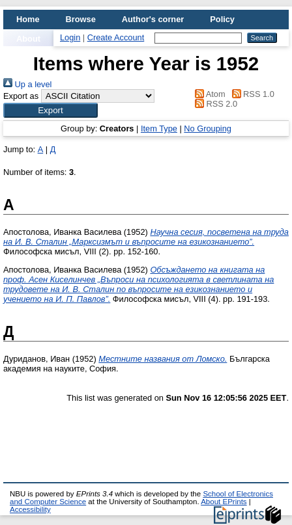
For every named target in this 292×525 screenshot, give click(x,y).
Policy (222, 19)
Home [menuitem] (28, 19)
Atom (207, 94)
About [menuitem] (28, 39)
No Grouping (207, 128)
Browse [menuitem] (81, 19)
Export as (20, 96)
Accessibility (30, 509)
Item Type (159, 128)
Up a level (27, 84)
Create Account (116, 37)
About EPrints (223, 501)
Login (70, 37)
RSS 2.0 (213, 104)
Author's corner (153, 19)
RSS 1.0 (250, 94)
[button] (50, 110)
